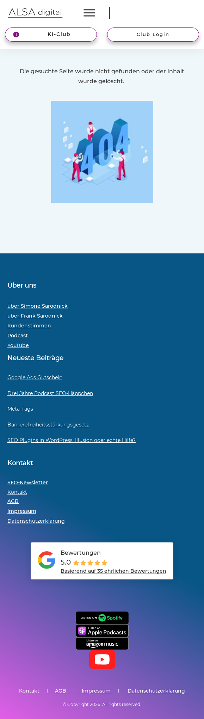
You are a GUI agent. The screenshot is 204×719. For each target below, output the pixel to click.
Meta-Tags (20, 409)
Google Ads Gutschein (34, 377)
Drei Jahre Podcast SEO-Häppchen (50, 393)
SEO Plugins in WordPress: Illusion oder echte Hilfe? (71, 440)
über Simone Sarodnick (37, 306)
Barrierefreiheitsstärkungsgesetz (48, 425)
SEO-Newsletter (27, 482)
